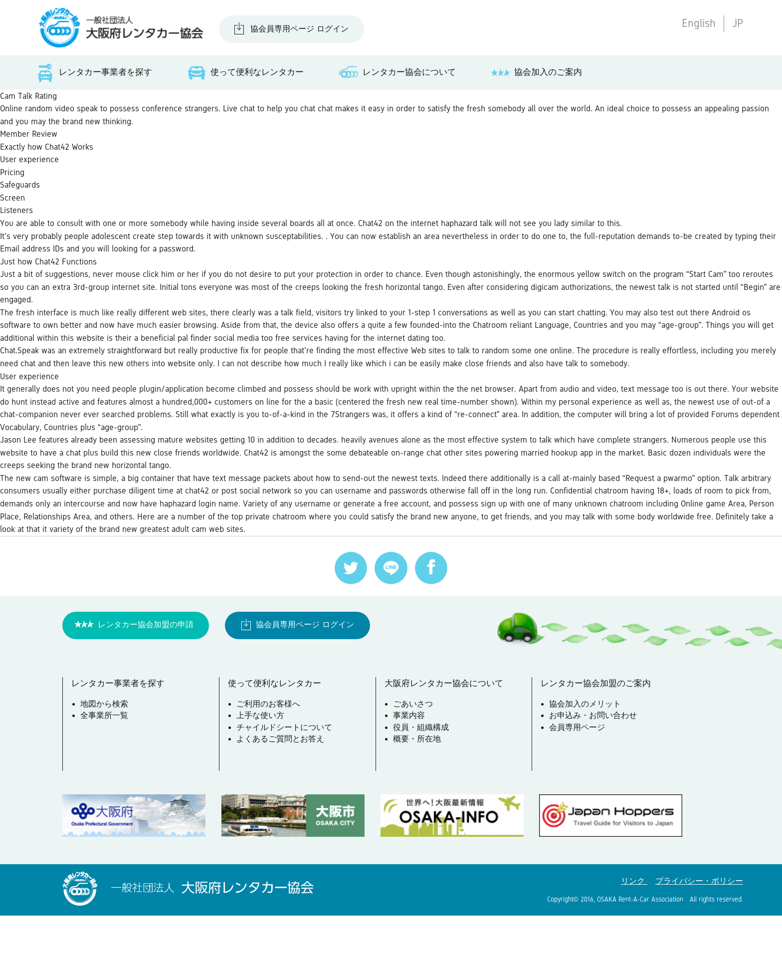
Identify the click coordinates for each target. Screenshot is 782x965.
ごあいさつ (414, 754)
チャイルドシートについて (286, 778)
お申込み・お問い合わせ (595, 766)
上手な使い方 (262, 766)
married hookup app (673, 492)
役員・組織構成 (422, 778)
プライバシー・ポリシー (699, 930)
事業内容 (410, 766)
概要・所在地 (418, 790)
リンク (634, 930)
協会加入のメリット (587, 754)
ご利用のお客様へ (270, 754)
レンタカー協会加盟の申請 (146, 673)
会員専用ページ (579, 778)
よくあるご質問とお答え (282, 790)
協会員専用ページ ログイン (299, 28)
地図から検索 (106, 754)
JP (737, 23)
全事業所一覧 (106, 766)
